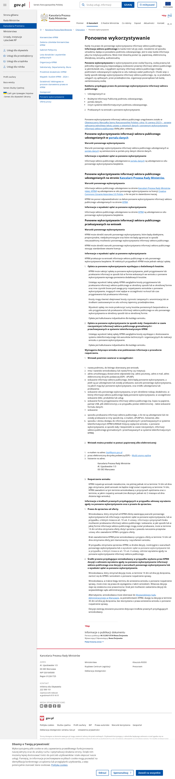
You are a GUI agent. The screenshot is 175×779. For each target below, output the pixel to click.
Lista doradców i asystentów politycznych (53, 56)
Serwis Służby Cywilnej (13, 88)
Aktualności (149, 23)
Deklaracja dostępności (95, 671)
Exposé (137, 23)
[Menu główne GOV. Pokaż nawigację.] (5, 5)
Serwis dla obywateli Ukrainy (18, 95)
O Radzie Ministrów (110, 23)
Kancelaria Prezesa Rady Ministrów (58, 30)
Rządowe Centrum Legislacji (97, 666)
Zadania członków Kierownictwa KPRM (54, 43)
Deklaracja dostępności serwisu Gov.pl (57, 730)
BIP (90, 725)
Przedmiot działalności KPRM (53, 72)
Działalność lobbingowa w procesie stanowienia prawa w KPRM (54, 84)
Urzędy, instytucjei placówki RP (12, 38)
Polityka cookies (47, 725)
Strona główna (13, 14)
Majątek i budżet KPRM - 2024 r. (54, 76)
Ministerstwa (10, 31)
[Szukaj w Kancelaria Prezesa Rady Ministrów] (101, 5)
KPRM (125, 202)
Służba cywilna (64, 725)
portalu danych (92, 151)
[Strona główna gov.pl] (19, 5)
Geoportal (137, 725)
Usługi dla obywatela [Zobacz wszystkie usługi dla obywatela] (15, 50)
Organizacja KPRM (48, 62)
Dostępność (45, 92)
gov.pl (47, 718)
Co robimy (126, 23)
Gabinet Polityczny (48, 50)
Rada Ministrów (11, 20)
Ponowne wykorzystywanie (52, 97)
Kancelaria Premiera (13, 25)
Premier (80, 23)
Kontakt (160, 23)
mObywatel (148, 5)
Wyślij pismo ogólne (141, 455)
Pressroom (137, 666)
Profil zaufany (9, 77)
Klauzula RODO (140, 662)
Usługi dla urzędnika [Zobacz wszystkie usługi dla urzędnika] (15, 61)
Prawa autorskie (102, 725)
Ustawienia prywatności (89, 730)
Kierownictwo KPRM (49, 37)
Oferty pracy (45, 101)
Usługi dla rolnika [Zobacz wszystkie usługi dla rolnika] (14, 66)
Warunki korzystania (121, 725)
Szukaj (128, 4)
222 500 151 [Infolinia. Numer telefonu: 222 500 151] (45, 689)
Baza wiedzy (9, 82)
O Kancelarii (92, 23)
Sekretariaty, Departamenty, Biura (55, 67)
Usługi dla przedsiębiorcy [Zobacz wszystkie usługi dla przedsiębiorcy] (18, 55)
